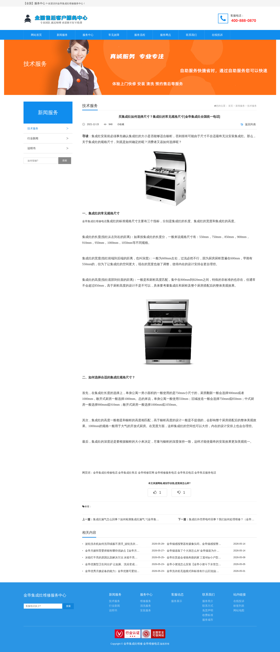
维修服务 (145, 601)
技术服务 (49, 128)
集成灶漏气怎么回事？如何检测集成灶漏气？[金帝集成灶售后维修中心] (121, 519)
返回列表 (250, 124)
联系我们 (191, 34)
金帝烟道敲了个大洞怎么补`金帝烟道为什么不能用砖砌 (194, 550)
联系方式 (207, 605)
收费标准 (207, 615)
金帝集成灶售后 (127, 472)
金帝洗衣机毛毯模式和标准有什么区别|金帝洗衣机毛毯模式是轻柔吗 (194, 571)
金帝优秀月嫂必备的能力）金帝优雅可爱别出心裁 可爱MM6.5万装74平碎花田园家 (112, 571)
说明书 (49, 148)
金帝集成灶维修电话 (94, 221)
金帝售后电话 (185, 472)
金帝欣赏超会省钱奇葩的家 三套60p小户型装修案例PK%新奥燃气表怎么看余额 (194, 557)
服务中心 (88, 34)
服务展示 (176, 601)
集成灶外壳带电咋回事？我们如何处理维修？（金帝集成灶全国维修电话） (217, 519)
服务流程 (139, 34)
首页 (230, 106)
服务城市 (207, 619)
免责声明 (207, 610)
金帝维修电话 (151, 643)
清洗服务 (145, 605)
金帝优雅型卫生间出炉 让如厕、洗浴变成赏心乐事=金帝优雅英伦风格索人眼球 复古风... (112, 564)
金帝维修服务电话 (166, 472)
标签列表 (238, 605)
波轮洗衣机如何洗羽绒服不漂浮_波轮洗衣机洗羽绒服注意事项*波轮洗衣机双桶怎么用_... (112, 543)
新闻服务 (62, 34)
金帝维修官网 (146, 472)
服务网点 (165, 34)
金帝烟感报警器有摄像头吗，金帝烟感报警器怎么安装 (194, 543)
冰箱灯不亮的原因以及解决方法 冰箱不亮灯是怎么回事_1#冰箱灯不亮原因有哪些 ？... (112, 557)
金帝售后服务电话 (205, 472)
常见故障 (113, 34)
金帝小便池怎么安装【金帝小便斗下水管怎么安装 (194, 564)
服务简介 (207, 601)
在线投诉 (217, 34)
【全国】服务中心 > (36, 3)
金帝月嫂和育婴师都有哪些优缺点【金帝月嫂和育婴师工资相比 (112, 550)
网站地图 (238, 610)
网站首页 (36, 34)
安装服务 (145, 610)
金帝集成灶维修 (133, 643)
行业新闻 (49, 138)
